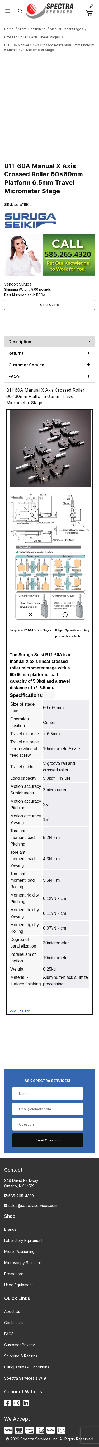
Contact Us (13, 1322)
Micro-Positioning (19, 1251)
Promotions (14, 1273)
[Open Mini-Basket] (91, 13)
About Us (12, 1311)
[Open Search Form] (20, 11)
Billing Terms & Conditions (26, 1367)
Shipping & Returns (20, 1356)
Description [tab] (19, 341)
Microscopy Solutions (23, 1262)
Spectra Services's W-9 (25, 1378)
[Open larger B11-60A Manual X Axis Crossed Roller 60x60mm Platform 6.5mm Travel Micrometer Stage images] (49, 101)
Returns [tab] (15, 353)
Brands (10, 1229)
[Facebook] (7, 1403)
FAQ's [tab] (14, 376)
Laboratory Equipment (23, 1240)
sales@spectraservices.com (32, 1205)
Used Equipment (18, 1285)
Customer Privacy (19, 1345)
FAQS (9, 1333)
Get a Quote (49, 305)
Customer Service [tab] (26, 365)
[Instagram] (16, 1403)
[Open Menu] (7, 11)
